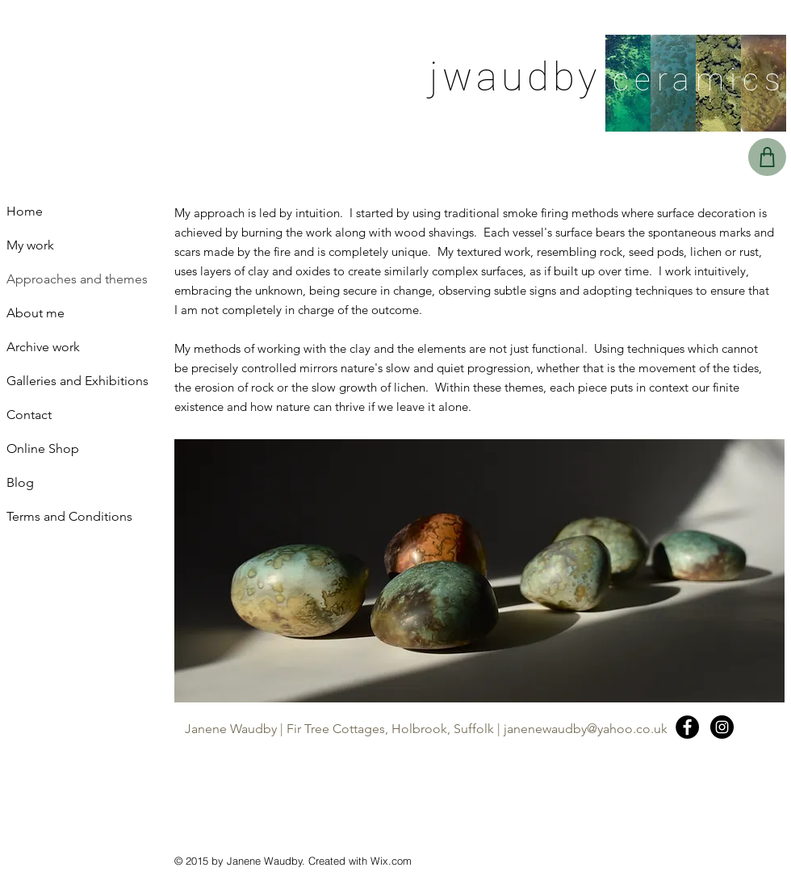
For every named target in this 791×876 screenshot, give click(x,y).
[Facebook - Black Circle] (687, 727)
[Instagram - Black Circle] (722, 727)
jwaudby (515, 77)
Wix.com (391, 860)
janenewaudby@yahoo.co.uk (586, 728)
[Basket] (767, 157)
